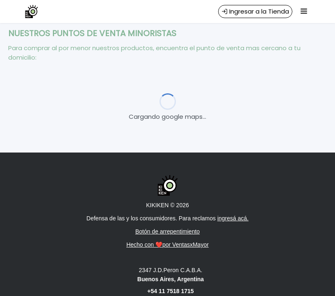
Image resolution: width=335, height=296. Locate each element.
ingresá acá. (232, 218)
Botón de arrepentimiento (167, 231)
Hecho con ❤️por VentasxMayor (167, 244)
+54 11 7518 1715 (170, 291)
